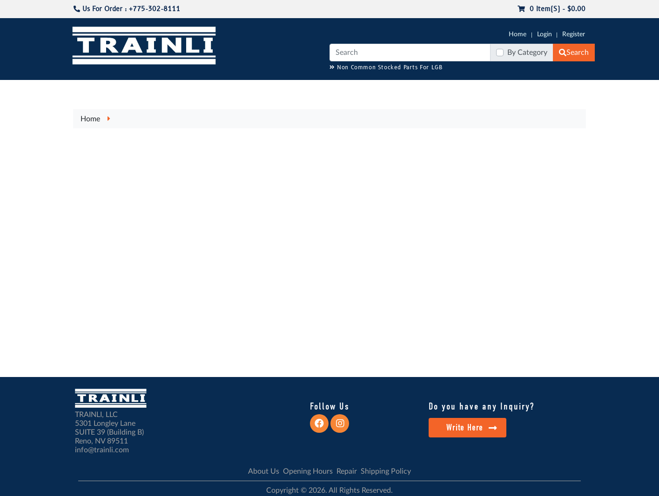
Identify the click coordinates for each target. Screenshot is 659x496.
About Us (263, 471)
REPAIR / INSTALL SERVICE (381, 89)
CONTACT (571, 89)
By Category (527, 52)
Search (574, 52)
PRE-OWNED (450, 89)
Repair (346, 471)
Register (573, 34)
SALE (487, 89)
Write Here (471, 427)
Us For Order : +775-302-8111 (127, 9)
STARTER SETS (525, 89)
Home (517, 34)
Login (544, 34)
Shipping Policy (386, 471)
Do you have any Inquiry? (481, 406)
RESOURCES (261, 89)
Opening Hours (308, 471)
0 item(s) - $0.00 (551, 9)
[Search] (410, 52)
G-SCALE (86, 89)
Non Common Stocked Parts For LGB (386, 68)
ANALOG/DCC (310, 89)
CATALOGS (130, 89)
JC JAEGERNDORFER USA (195, 89)
